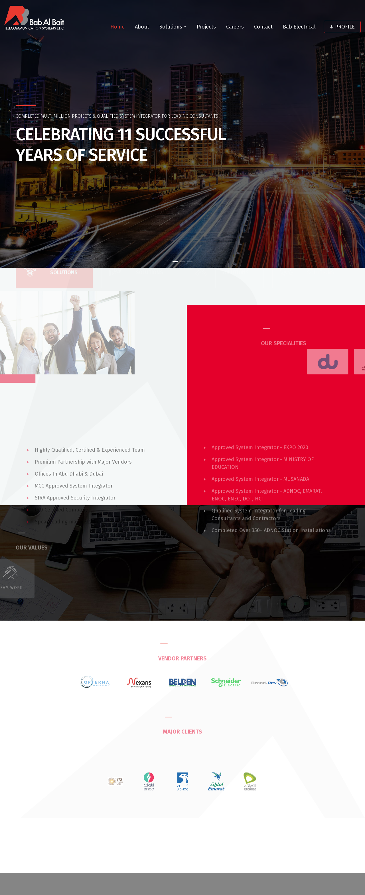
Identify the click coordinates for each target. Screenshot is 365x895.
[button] (175, 261)
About (142, 27)
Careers (235, 27)
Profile (342, 27)
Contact (263, 27)
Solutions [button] (170, 27)
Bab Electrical (299, 27)
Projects (206, 27)
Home (117, 27)
